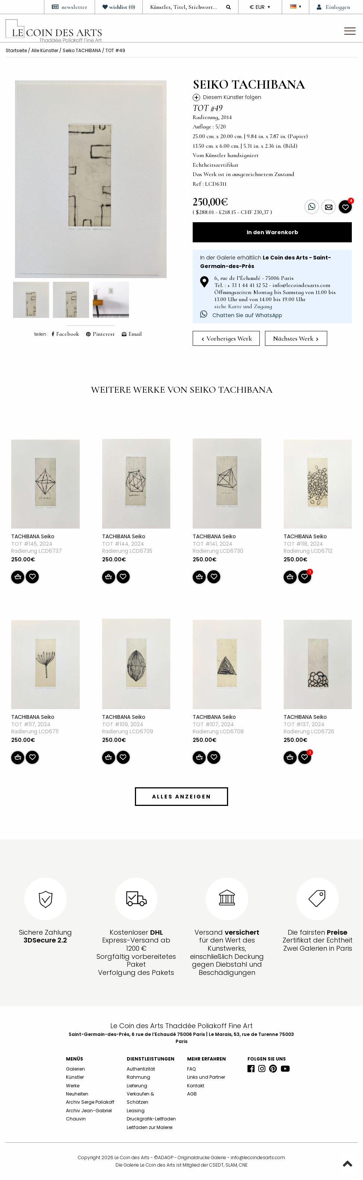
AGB (192, 1094)
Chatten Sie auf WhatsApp (241, 315)
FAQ (191, 1069)
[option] (91, 179)
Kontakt (195, 1085)
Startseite (16, 50)
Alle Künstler (44, 50)
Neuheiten (77, 1094)
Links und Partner (206, 1077)
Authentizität (141, 1069)
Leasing (136, 1110)
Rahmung (138, 1077)
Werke (72, 1085)
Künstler (75, 1077)
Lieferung (137, 1085)
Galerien (75, 1069)
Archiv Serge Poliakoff (90, 1102)
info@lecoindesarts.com (258, 1157)
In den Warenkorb (272, 232)
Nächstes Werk (295, 338)
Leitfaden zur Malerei (150, 1127)
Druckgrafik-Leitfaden (151, 1119)
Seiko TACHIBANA (82, 50)
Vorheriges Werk (227, 338)
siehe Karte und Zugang (243, 306)
